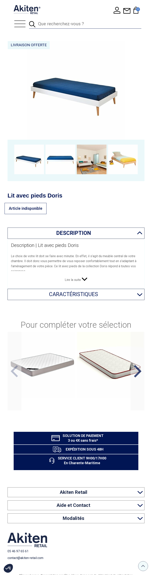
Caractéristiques (73, 294)
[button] (8, 568)
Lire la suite (76, 280)
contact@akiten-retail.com (25, 558)
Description (73, 233)
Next (137, 371)
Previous (14, 371)
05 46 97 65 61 (18, 551)
